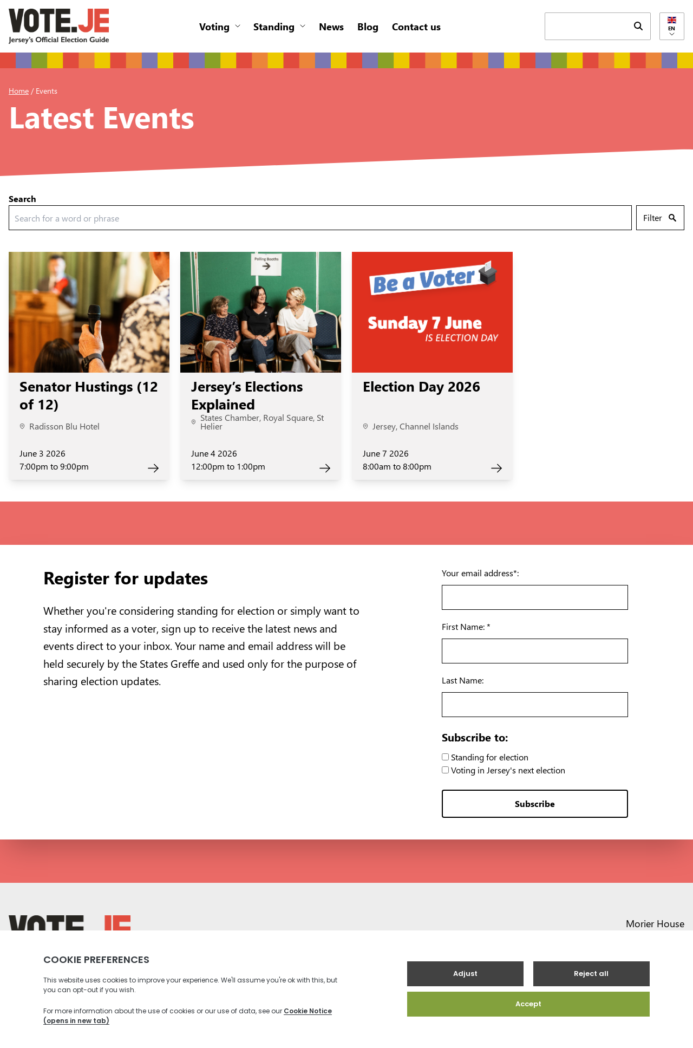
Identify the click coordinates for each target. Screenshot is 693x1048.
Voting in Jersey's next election (503, 770)
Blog (367, 26)
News (331, 26)
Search (22, 198)
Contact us (416, 26)
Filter (659, 217)
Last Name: (462, 680)
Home (19, 91)
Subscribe (535, 803)
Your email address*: (480, 572)
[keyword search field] (585, 25)
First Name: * (466, 626)
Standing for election (485, 757)
